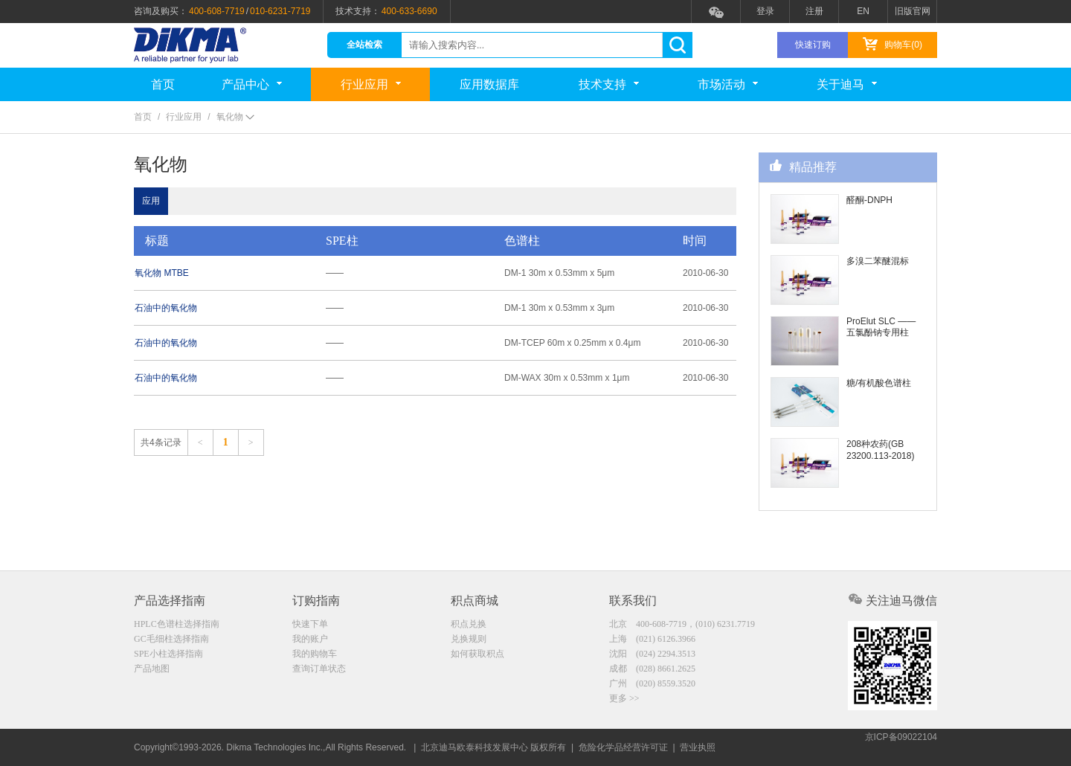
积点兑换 (468, 624)
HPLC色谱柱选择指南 (176, 624)
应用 (161, 201)
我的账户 (310, 639)
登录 (765, 11)
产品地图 (152, 671)
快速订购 (813, 44)
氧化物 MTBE (172, 273)
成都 (652, 671)
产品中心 (252, 84)
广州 (652, 686)
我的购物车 (314, 655)
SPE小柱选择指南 (168, 655)
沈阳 (652, 655)
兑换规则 (468, 639)
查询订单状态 (319, 671)
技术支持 (609, 84)
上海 (652, 639)
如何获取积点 (477, 655)
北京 (682, 624)
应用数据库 (489, 84)
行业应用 (371, 84)
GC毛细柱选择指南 (171, 639)
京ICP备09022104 (901, 747)
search (677, 45)
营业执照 (697, 747)
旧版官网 (912, 11)
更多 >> (624, 702)
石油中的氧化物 (176, 308)
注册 (814, 11)
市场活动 (728, 84)
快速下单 (310, 624)
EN (863, 11)
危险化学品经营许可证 (623, 747)
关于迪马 (847, 84)
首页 (163, 84)
